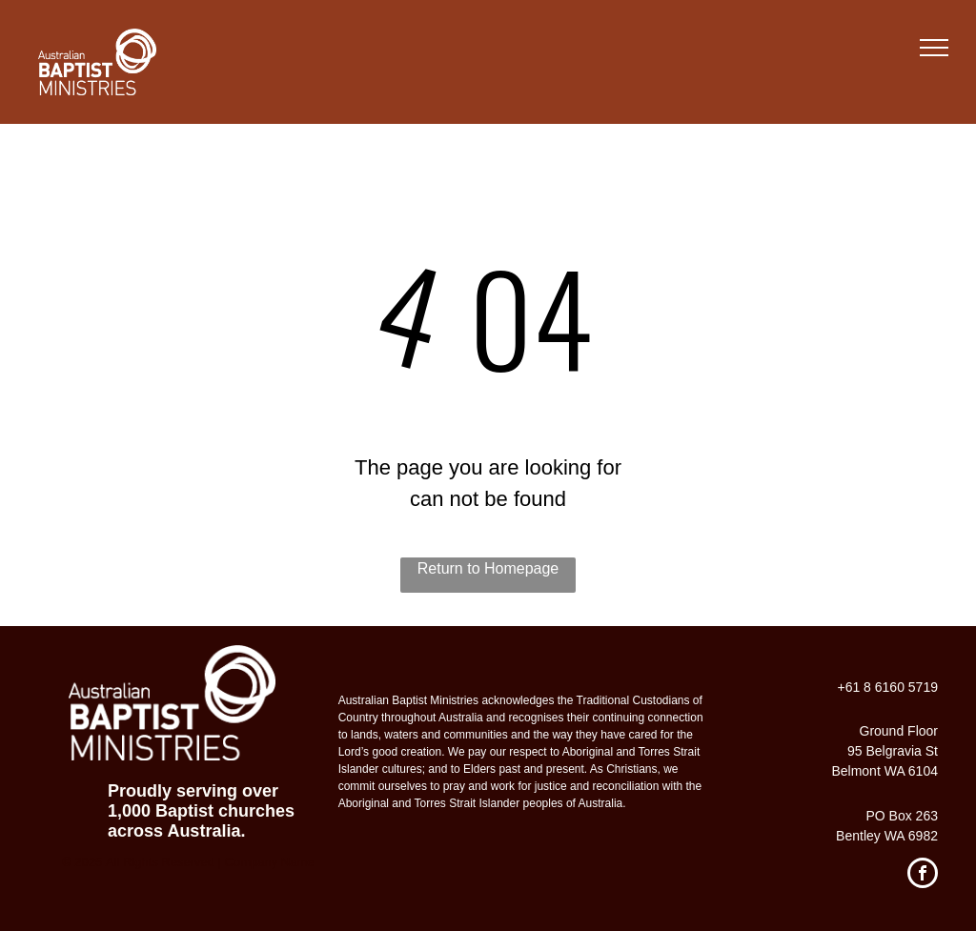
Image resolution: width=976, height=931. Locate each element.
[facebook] (922, 875)
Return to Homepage (488, 568)
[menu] (934, 47)
